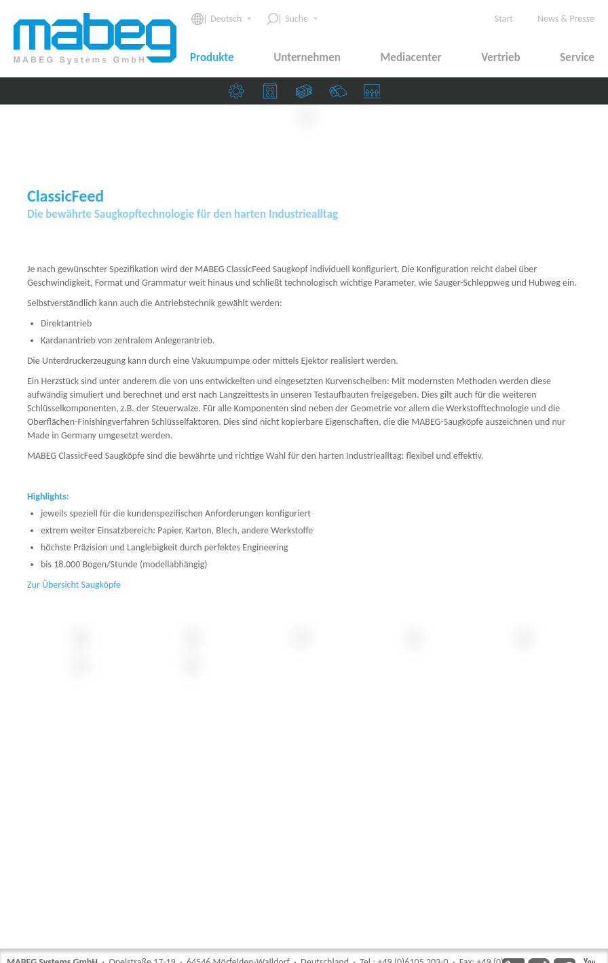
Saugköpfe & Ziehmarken (375, 94)
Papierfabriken (341, 94)
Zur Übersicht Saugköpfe (74, 781)
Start (504, 18)
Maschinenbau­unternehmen (239, 94)
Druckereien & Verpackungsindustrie (273, 94)
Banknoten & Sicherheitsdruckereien (307, 94)
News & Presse (565, 18)
